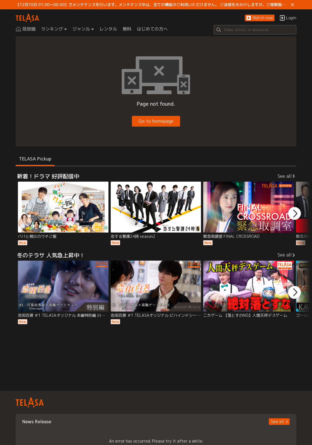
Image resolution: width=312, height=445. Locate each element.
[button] (260, 18)
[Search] (255, 29)
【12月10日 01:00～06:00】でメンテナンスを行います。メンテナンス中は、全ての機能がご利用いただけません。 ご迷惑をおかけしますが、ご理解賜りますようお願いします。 (152, 4)
